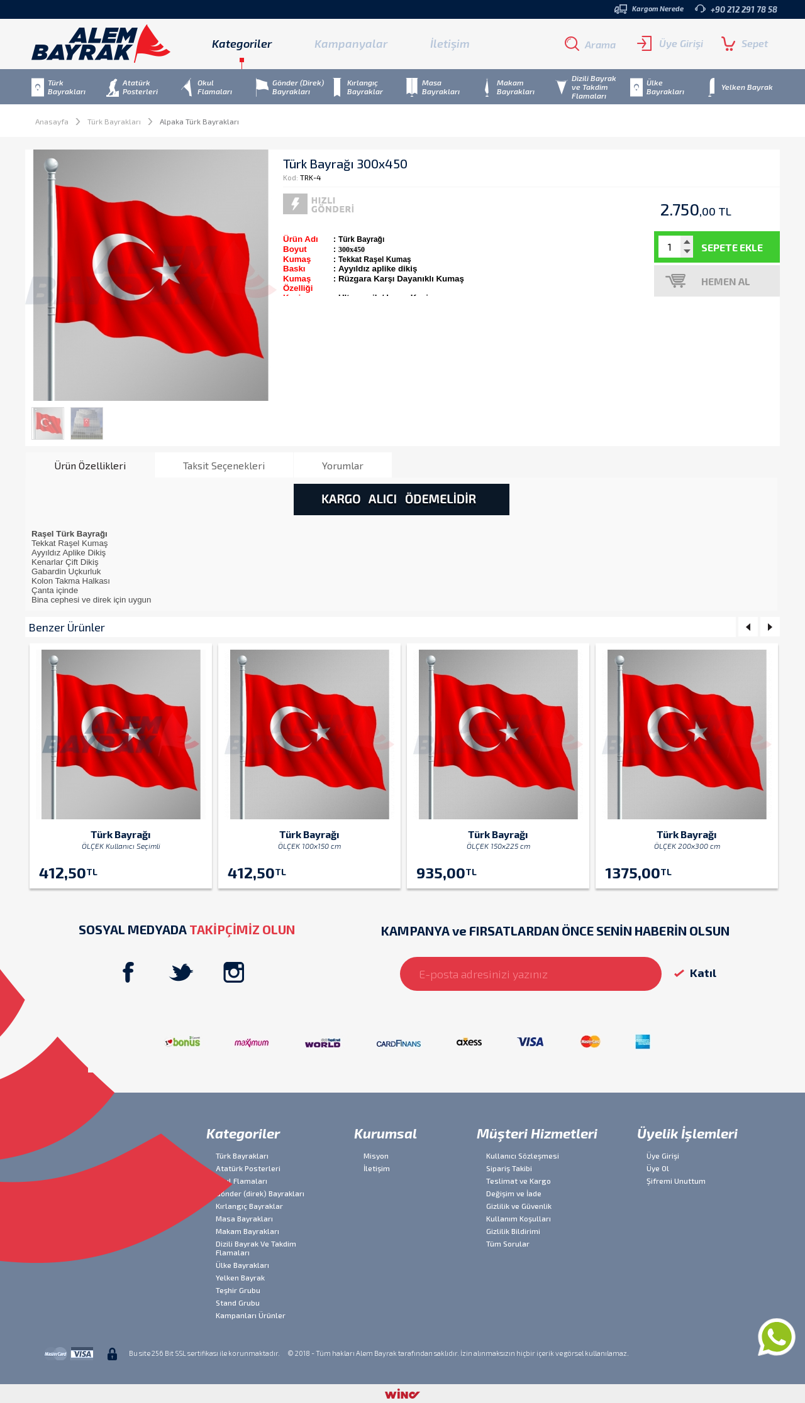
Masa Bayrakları (244, 1218)
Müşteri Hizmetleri (537, 1133)
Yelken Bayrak (240, 1277)
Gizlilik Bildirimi (513, 1230)
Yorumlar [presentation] (343, 465)
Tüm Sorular (508, 1243)
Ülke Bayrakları (242, 1264)
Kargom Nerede (649, 9)
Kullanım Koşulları (518, 1218)
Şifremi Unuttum (676, 1180)
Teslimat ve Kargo (518, 1180)
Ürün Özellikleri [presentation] (90, 465)
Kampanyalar (350, 43)
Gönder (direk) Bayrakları (260, 1193)
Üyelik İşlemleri (687, 1133)
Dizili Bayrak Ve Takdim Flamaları (256, 1248)
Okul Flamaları (241, 1180)
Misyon (376, 1155)
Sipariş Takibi (509, 1168)
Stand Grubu (238, 1302)
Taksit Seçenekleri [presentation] (224, 465)
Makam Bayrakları (247, 1230)
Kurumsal (385, 1133)
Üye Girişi (670, 43)
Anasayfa (52, 121)
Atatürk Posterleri (248, 1168)
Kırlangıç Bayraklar (249, 1205)
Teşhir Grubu (238, 1290)
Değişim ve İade (513, 1193)
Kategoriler (243, 1133)
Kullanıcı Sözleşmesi (522, 1155)
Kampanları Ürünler (251, 1315)
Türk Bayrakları (114, 121)
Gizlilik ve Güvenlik (519, 1205)
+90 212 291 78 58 (736, 9)
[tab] (90, 465)
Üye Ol (658, 1168)
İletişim (450, 43)
